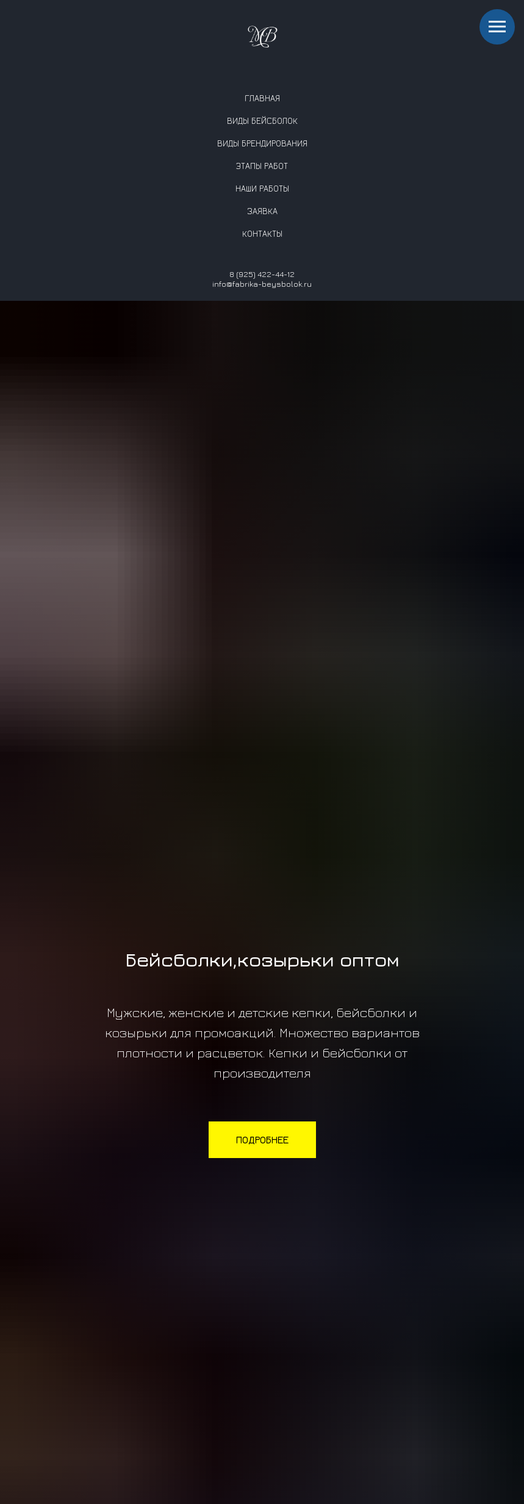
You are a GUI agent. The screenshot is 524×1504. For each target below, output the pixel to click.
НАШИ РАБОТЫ (262, 188)
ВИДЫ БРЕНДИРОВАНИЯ (262, 143)
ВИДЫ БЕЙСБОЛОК (262, 120)
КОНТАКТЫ (262, 233)
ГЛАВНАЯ (262, 98)
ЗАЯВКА (262, 211)
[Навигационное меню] (497, 27)
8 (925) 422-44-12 (262, 274)
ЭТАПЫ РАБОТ (262, 165)
